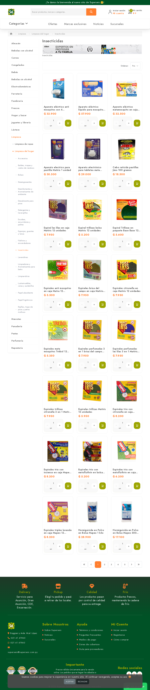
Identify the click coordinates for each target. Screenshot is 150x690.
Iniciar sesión (120, 630)
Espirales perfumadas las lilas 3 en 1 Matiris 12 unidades (125, 351)
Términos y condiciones (91, 630)
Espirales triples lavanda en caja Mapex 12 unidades (58, 532)
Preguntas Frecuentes (90, 634)
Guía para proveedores (91, 649)
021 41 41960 (18, 638)
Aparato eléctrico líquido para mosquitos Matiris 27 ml (91, 109)
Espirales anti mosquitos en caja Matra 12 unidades (57, 291)
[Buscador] (58, 12)
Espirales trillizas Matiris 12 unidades (92, 410)
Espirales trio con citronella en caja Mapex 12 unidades (124, 411)
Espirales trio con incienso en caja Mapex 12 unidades (57, 472)
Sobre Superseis (53, 630)
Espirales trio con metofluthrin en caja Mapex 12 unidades (124, 472)
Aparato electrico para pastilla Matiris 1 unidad (57, 169)
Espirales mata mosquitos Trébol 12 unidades (55, 351)
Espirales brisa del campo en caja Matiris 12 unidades (90, 291)
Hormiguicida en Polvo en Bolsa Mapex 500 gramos (126, 532)
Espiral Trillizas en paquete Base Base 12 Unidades (125, 230)
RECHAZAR (82, 681)
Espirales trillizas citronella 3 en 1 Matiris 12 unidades (57, 411)
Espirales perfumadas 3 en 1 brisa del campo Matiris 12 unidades (91, 351)
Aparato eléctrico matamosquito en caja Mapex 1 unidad (125, 109)
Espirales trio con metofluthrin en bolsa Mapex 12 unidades (90, 472)
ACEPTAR (69, 681)
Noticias (98, 24)
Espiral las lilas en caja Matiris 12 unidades (56, 229)
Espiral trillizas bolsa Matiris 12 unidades (90, 229)
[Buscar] (91, 12)
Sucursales (116, 24)
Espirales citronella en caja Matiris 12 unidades (126, 290)
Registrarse (119, 634)
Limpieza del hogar (40, 33)
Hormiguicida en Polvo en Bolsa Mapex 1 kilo (91, 531)
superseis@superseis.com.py (23, 652)
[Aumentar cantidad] (59, 123)
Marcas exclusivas (75, 24)
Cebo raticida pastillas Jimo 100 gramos (126, 169)
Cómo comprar (121, 639)
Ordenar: (125, 65)
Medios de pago (87, 639)
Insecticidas (60, 33)
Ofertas (52, 24)
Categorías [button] (18, 24)
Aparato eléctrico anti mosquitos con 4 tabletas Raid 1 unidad (56, 109)
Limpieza (22, 33)
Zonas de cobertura (89, 644)
